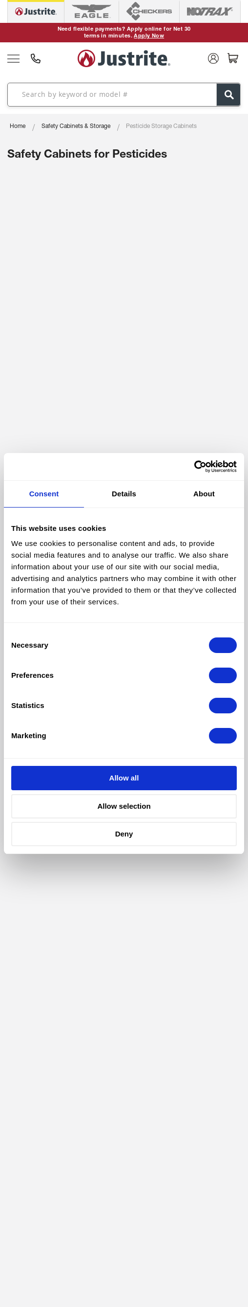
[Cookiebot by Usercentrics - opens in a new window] (194, 466)
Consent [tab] (44, 494)
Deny (124, 834)
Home (17, 126)
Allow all (124, 778)
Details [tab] (124, 494)
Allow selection (123, 806)
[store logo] (124, 58)
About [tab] (204, 494)
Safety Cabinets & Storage (75, 126)
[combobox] (124, 94)
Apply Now (149, 36)
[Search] (228, 94)
